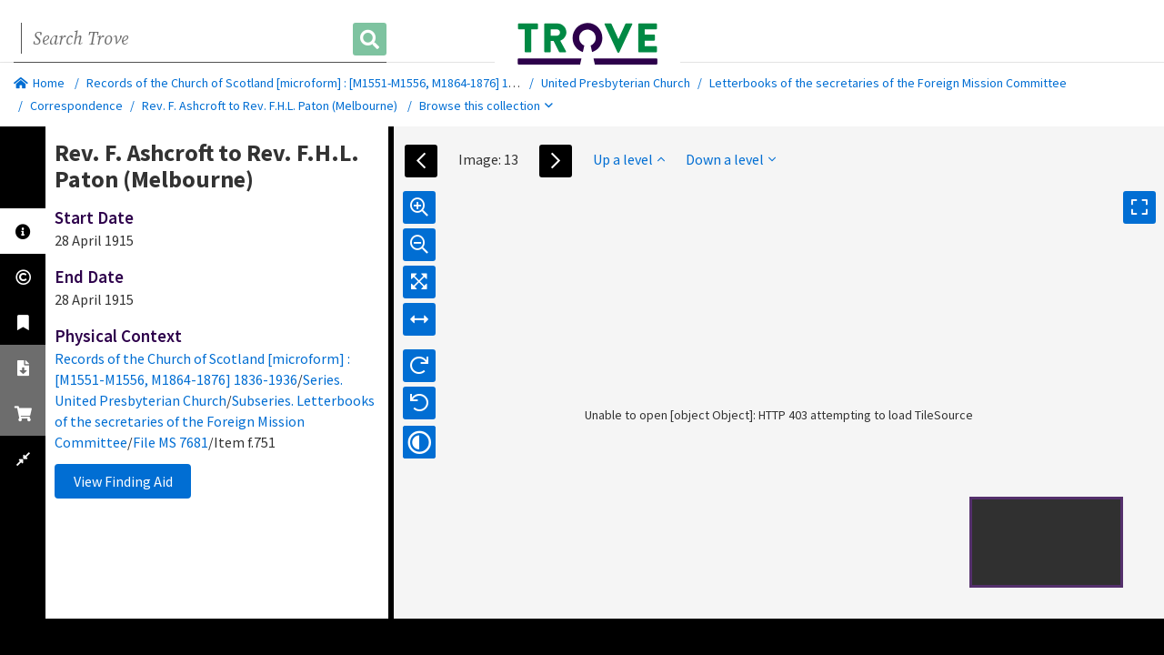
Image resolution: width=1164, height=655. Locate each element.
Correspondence (76, 105)
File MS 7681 (170, 442)
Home (39, 83)
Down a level (731, 159)
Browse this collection (486, 105)
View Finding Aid (123, 481)
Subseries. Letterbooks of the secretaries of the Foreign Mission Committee (215, 421)
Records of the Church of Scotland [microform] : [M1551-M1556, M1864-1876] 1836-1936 (321, 83)
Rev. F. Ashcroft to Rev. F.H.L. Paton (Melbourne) (269, 105)
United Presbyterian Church (615, 83)
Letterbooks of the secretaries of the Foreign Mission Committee (888, 83)
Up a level (629, 159)
